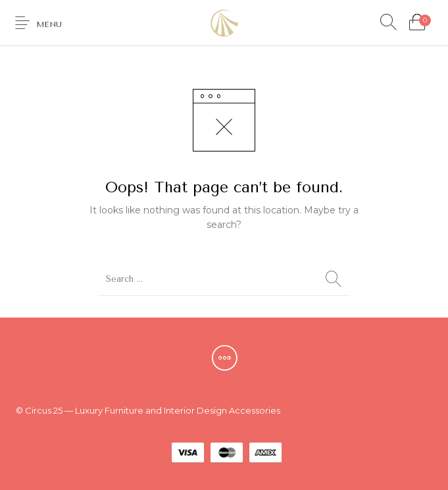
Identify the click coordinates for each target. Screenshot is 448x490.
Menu (49, 24)
